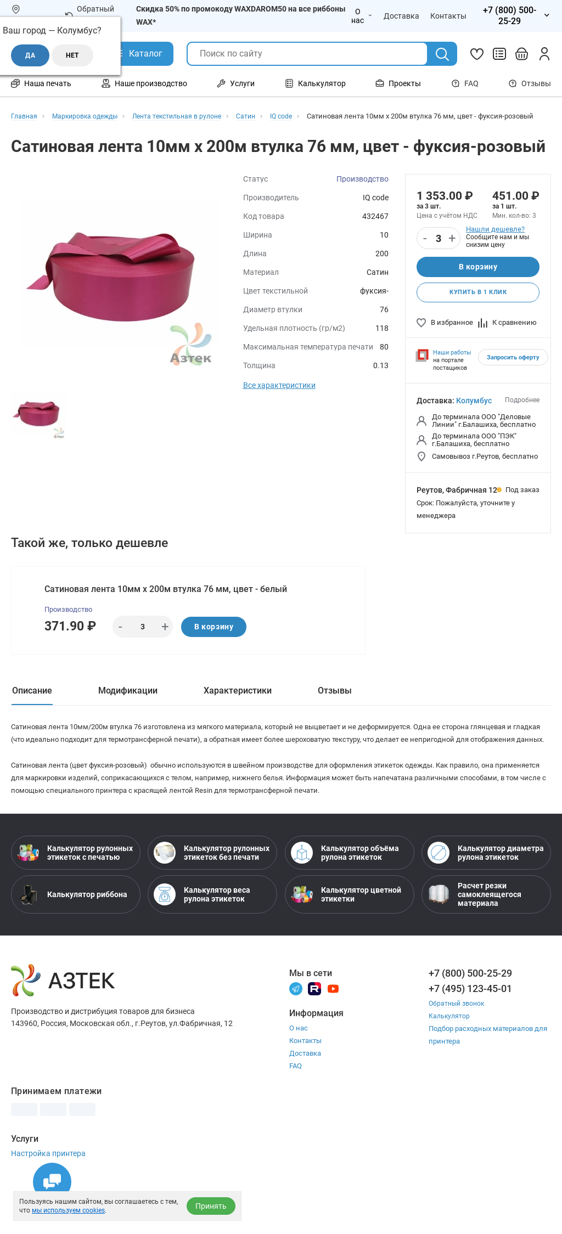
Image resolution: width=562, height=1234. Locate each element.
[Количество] (438, 250)
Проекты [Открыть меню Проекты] (398, 83)
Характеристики (238, 710)
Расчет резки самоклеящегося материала (474, 940)
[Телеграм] (295, 1034)
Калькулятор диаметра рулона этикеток (486, 899)
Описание (32, 710)
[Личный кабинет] (544, 53)
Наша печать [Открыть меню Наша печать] (41, 83)
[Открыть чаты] (52, 1182)
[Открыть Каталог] (137, 54)
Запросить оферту (513, 372)
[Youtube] (333, 1034)
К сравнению (507, 337)
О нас (298, 1074)
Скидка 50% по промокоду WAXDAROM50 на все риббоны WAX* (241, 15)
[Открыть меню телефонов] (514, 16)
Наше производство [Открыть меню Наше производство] (144, 83)
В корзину (477, 278)
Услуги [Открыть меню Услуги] (236, 83)
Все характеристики (279, 396)
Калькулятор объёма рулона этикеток (345, 899)
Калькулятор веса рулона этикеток (202, 940)
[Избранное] (477, 53)
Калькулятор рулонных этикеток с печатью (75, 899)
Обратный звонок (89, 15)
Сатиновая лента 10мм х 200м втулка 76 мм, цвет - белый (167, 605)
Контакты (305, 1087)
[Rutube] (314, 1034)
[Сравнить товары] (499, 53)
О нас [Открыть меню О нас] (361, 16)
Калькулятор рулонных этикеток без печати (211, 899)
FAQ (465, 83)
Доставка (305, 1099)
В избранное (445, 337)
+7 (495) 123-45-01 (470, 1034)
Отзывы (529, 83)
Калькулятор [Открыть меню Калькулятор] (315, 83)
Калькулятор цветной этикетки (346, 940)
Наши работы (452, 367)
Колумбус (474, 415)
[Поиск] (442, 54)
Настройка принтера (48, 1199)
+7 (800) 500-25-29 (470, 1019)
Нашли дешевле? (495, 240)
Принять (211, 1206)
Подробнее (522, 415)
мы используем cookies (68, 1210)
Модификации (128, 710)
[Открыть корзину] (522, 53)
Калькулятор (450, 1062)
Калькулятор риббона (72, 940)
